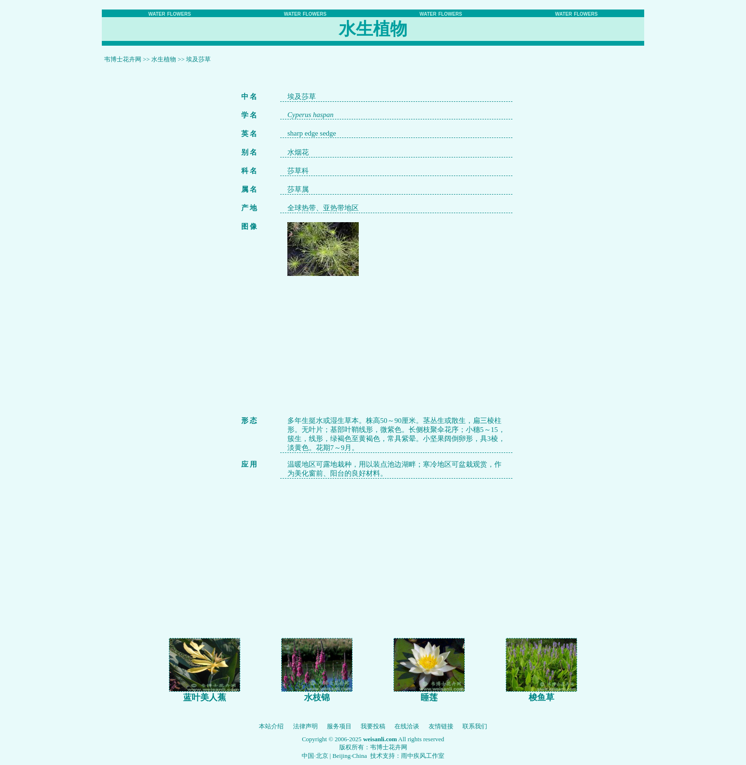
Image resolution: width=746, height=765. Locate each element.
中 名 (249, 96)
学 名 (249, 115)
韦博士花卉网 (122, 59)
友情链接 (441, 726)
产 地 (249, 208)
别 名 (249, 152)
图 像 (249, 226)
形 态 (249, 420)
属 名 (249, 189)
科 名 (249, 171)
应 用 (249, 464)
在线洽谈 (406, 726)
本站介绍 (271, 726)
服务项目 (339, 726)
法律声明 (305, 726)
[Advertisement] (396, 342)
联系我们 (474, 726)
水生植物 (163, 59)
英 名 (249, 133)
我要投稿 (373, 726)
